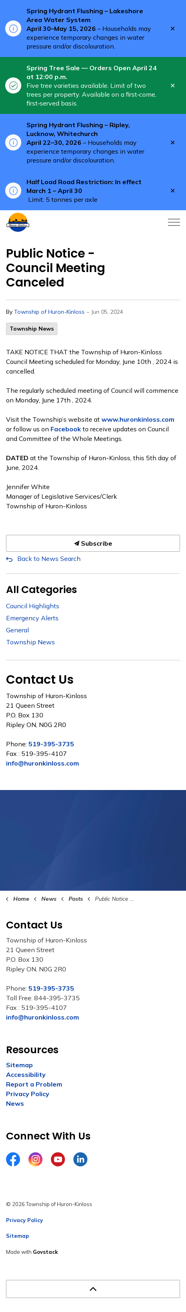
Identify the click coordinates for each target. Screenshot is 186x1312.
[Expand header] (174, 222)
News (15, 1103)
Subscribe (93, 543)
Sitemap (19, 1065)
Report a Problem (34, 1084)
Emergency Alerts (32, 618)
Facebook (66, 429)
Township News (32, 328)
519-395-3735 (51, 744)
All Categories (41, 590)
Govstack (45, 1252)
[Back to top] (93, 1289)
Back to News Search (49, 558)
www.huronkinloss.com (137, 419)
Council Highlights (32, 606)
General (17, 630)
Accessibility (26, 1074)
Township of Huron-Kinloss (49, 311)
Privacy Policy (27, 1094)
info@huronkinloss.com (42, 763)
